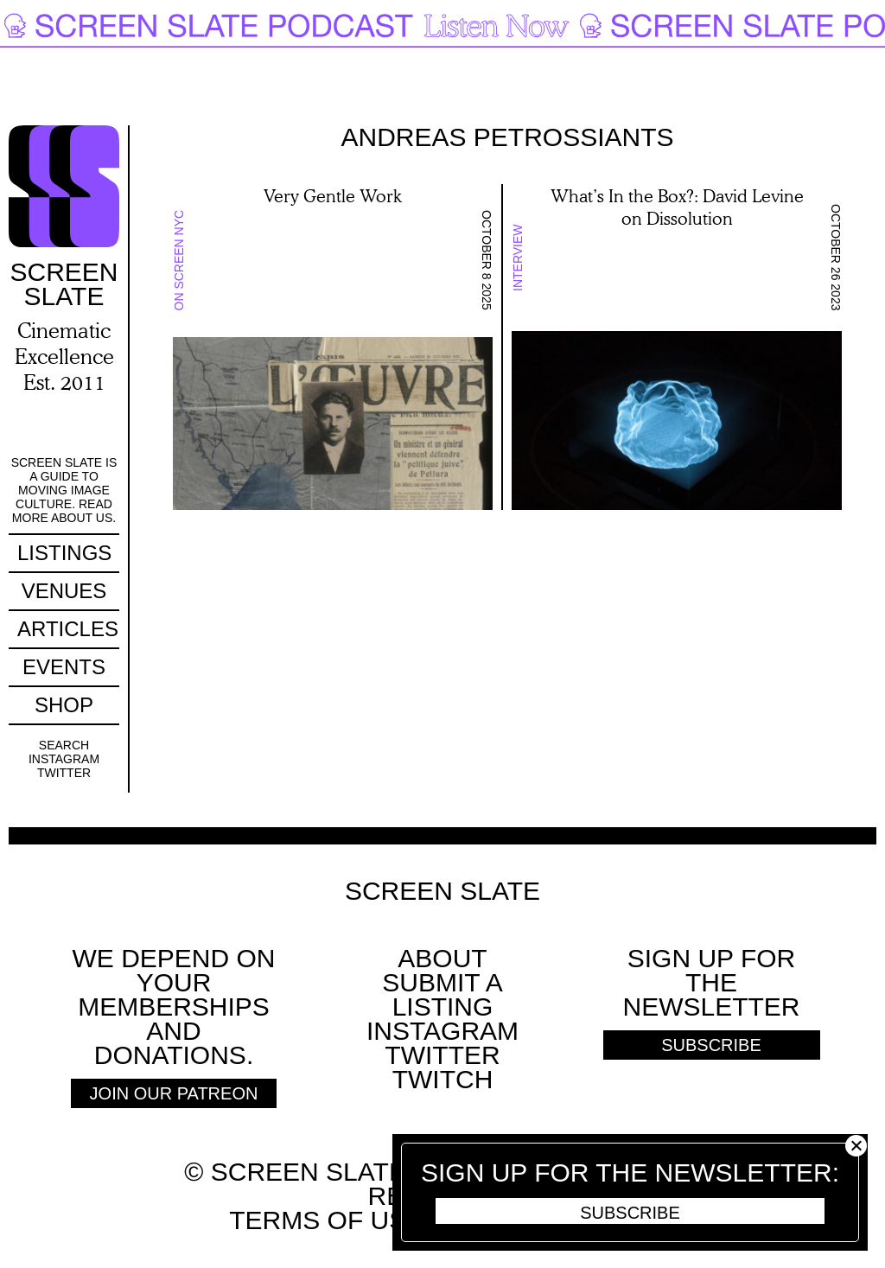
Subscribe (630, 1212)
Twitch (442, 1079)
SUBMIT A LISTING (442, 994)
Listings (64, 552)
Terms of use (326, 1220)
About (442, 958)
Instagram (64, 759)
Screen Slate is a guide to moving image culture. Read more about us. (64, 490)
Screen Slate (442, 891)
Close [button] (856, 1145)
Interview (518, 257)
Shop (64, 705)
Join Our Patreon (174, 1093)
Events (63, 667)
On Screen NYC (179, 260)
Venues (64, 590)
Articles (67, 628)
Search (64, 745)
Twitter (64, 773)
